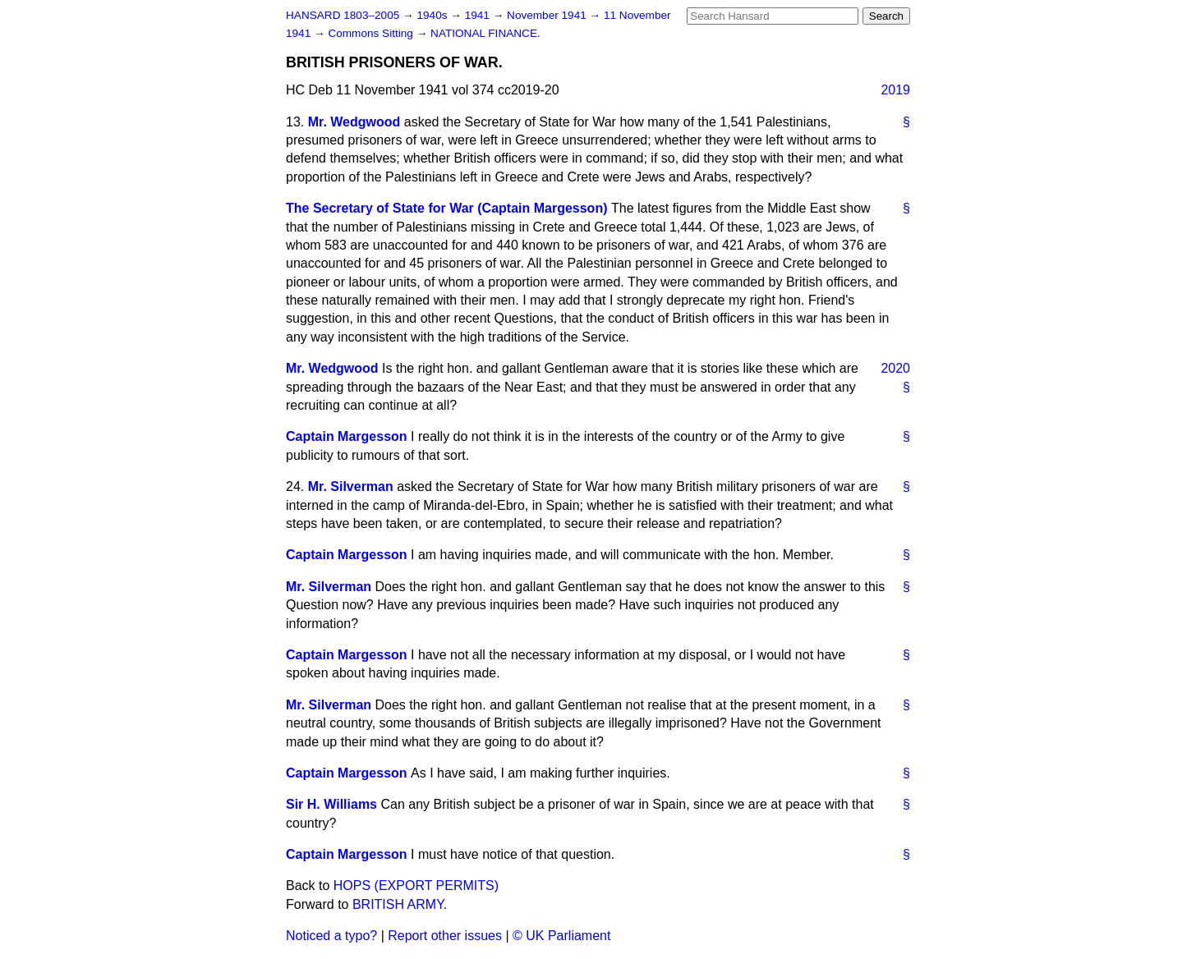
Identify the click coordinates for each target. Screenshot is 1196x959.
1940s (433, 15)
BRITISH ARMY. (399, 904)
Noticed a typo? (331, 936)
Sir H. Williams (331, 804)
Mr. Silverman (350, 486)
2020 (895, 368)
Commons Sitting (372, 33)
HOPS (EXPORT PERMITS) (416, 885)
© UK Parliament (561, 936)
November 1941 (548, 15)
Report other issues (445, 936)
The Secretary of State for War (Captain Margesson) (447, 208)
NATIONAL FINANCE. (485, 33)
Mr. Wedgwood (354, 122)
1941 (479, 15)
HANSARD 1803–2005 (342, 15)
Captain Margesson (346, 436)
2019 (895, 90)
